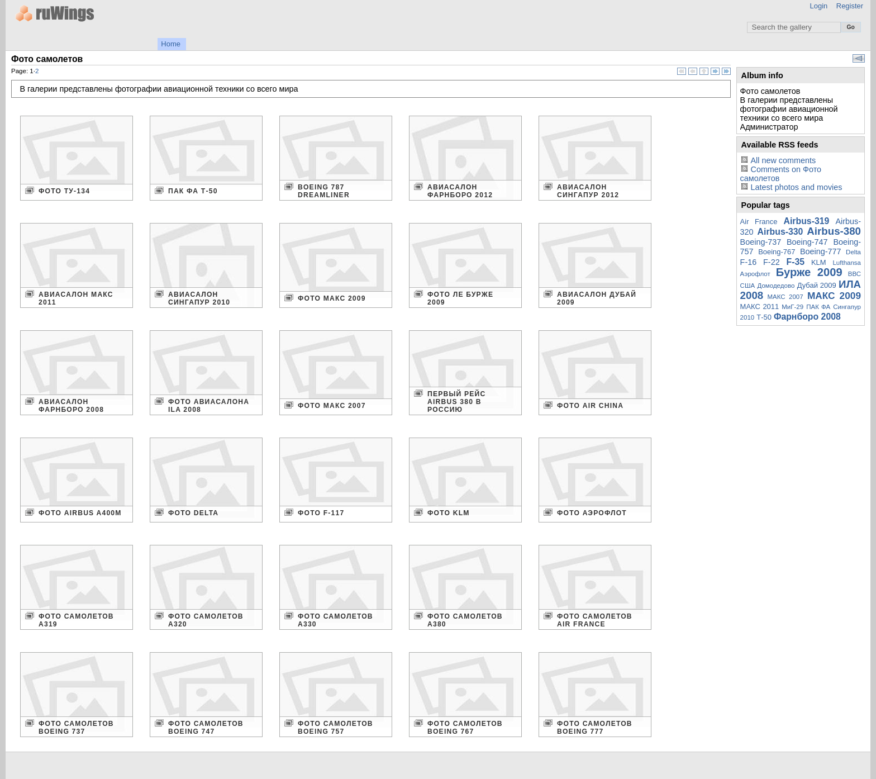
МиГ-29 (792, 306)
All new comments (783, 160)
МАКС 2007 (785, 296)
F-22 (771, 262)
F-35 (796, 262)
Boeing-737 (761, 242)
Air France (759, 221)
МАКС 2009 (834, 295)
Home (170, 44)
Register (849, 6)
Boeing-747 (807, 242)
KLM (818, 262)
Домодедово (776, 285)
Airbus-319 (807, 221)
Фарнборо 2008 (807, 316)
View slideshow (859, 58)
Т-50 (764, 317)
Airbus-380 (834, 231)
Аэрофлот (755, 273)
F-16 (748, 262)
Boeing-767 (776, 252)
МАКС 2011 (759, 306)
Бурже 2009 (809, 272)
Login (819, 6)
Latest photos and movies (796, 187)
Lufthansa (846, 262)
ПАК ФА (818, 306)
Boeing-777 (820, 251)
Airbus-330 (780, 231)
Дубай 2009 (816, 285)
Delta (853, 252)
